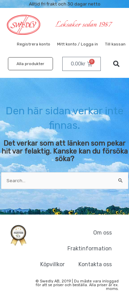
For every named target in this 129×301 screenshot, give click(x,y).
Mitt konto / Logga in (77, 44)
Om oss (102, 232)
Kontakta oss (95, 264)
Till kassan (115, 44)
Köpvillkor (52, 264)
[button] (116, 64)
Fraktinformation (89, 248)
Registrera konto (33, 44)
